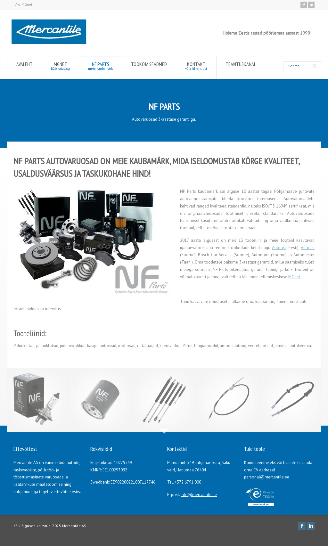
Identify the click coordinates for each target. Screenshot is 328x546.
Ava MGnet (23, 4)
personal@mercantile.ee (266, 477)
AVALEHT (24, 66)
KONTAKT (196, 67)
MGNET (60, 67)
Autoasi (279, 247)
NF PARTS (100, 67)
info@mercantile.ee (199, 494)
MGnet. (294, 277)
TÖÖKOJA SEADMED (149, 66)
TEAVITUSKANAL (241, 66)
